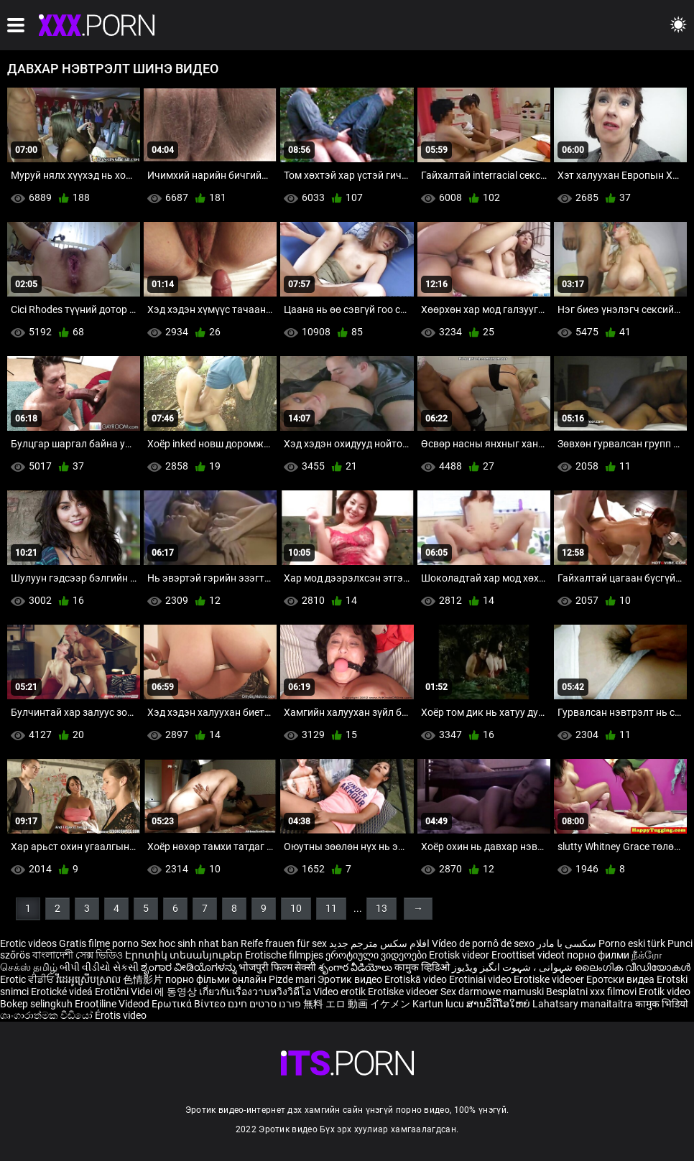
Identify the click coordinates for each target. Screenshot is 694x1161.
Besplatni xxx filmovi (591, 991)
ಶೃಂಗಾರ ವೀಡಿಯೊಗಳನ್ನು (190, 967)
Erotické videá (63, 991)
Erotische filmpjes (284, 955)
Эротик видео (351, 979)
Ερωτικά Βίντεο (190, 1004)
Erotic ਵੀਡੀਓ (28, 979)
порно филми (598, 955)
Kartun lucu (439, 1004)
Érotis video (121, 1015)
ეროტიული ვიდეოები (377, 955)
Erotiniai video (481, 979)
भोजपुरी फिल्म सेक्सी (277, 967)
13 (381, 908)
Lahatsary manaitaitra (583, 1004)
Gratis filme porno (99, 943)
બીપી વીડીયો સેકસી (99, 967)
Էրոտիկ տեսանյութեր (185, 955)
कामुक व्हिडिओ (423, 967)
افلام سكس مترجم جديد (379, 943)
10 (296, 908)
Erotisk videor (460, 955)
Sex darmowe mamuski (492, 991)
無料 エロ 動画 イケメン (356, 1004)
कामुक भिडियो (661, 1004)
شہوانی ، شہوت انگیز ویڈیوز (513, 967)
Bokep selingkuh (36, 1004)
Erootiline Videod (113, 1004)
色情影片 (144, 979)
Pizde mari (292, 979)
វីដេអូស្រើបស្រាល (89, 979)
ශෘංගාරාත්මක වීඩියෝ (47, 1015)
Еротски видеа (621, 979)
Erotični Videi (124, 991)
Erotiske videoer (550, 979)
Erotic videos (29, 943)
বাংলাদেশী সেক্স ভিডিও (77, 955)
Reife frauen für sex (284, 943)
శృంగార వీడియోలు (356, 967)
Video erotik (340, 991)
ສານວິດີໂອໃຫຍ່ (499, 1004)
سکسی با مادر (566, 943)
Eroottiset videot (529, 955)
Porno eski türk (631, 943)
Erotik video (664, 991)
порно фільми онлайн (216, 979)
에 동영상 (176, 991)
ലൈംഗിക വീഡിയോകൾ (632, 967)
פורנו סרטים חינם (264, 1004)
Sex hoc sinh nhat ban (190, 943)
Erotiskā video (416, 979)
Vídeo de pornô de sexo (483, 943)
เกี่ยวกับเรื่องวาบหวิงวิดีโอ (256, 991)
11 (331, 908)
